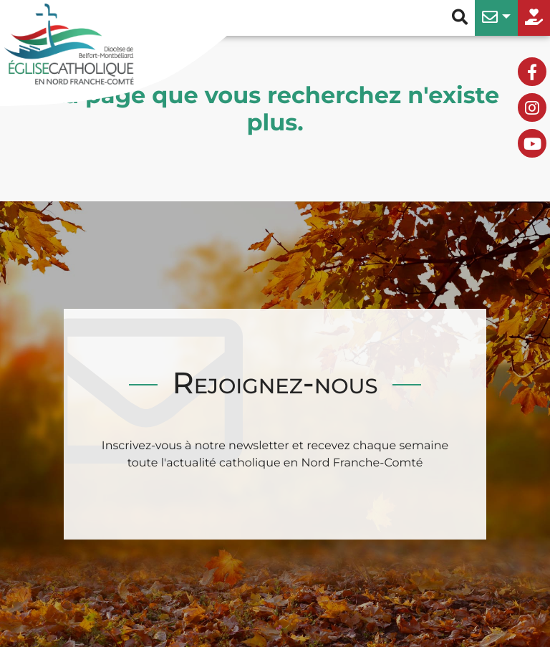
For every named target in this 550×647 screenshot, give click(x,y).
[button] (496, 18)
